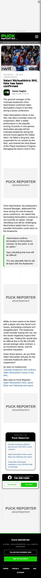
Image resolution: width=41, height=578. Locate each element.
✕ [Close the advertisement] (39, 2)
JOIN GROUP (29, 484)
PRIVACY (15, 569)
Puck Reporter (8, 75)
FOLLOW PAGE (12, 484)
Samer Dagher (19, 91)
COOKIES (26, 569)
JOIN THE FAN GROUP (20, 559)
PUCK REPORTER (20, 540)
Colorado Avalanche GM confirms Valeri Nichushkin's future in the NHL (19, 373)
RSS (34, 569)
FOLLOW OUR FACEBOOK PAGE (20, 552)
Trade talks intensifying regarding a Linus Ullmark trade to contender (20, 464)
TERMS (5, 569)
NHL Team (19, 75)
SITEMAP (20, 572)
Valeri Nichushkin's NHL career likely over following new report (20, 456)
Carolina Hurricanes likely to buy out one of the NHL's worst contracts (20, 447)
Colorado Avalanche (10, 77)
